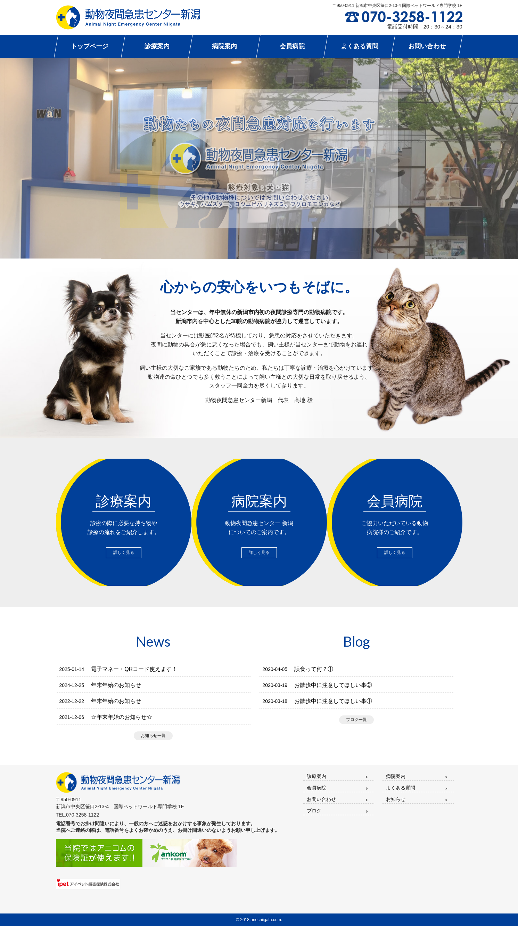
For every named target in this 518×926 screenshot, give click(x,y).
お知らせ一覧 (153, 735)
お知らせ (395, 799)
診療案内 (316, 776)
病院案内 (395, 776)
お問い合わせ (321, 799)
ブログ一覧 (356, 719)
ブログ (314, 810)
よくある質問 (400, 787)
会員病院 (316, 787)
